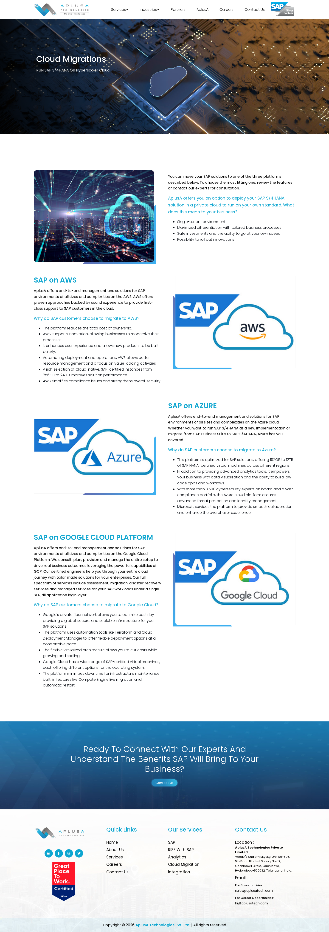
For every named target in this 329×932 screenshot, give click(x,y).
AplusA (202, 9)
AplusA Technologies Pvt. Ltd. (162, 925)
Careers (226, 9)
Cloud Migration (184, 864)
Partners (178, 9)
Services (120, 10)
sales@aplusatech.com (254, 890)
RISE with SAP (181, 849)
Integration (179, 872)
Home (112, 842)
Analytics (177, 857)
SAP (171, 842)
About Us (115, 849)
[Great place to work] (282, 10)
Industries (150, 10)
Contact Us (255, 9)
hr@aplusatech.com (251, 903)
